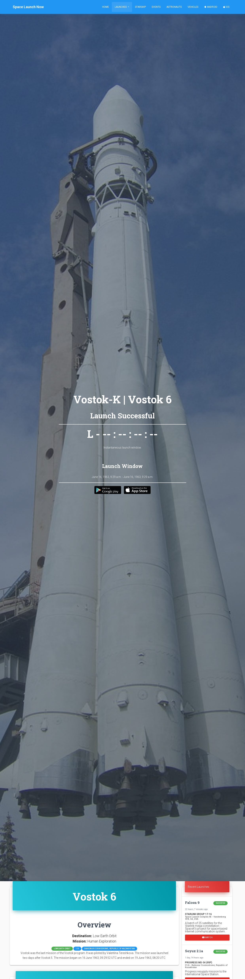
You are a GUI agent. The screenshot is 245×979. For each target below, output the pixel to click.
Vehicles (193, 7)
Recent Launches (198, 886)
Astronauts (174, 7)
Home (105, 7)
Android (210, 7)
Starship (140, 7)
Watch (207, 937)
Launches (121, 7)
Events (156, 7)
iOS (226, 7)
